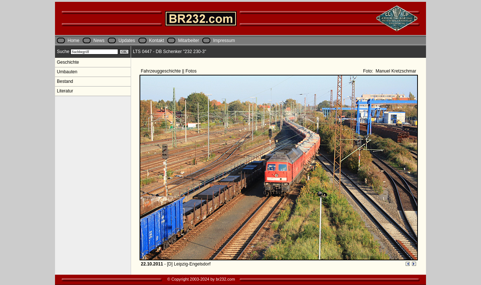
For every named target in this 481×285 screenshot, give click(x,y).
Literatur (65, 91)
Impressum (224, 40)
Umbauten (67, 71)
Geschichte (68, 62)
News (98, 40)
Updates (126, 40)
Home (73, 40)
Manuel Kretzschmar (395, 71)
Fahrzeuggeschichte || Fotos (169, 71)
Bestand (65, 81)
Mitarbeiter (188, 40)
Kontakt (156, 40)
